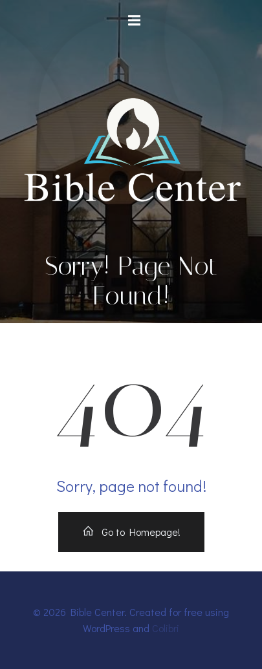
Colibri (165, 628)
